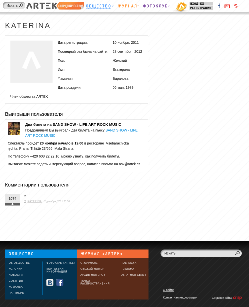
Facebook (219, 6)
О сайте (168, 290)
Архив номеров (93, 275)
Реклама (127, 269)
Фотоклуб (156, 7)
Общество (100, 7)
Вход (201, 4)
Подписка (129, 263)
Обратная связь (134, 275)
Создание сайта (226, 298)
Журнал (128, 7)
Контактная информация (56, 270)
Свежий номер (92, 269)
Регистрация (201, 8)
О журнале (89, 263)
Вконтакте (50, 282)
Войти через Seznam (236, 6)
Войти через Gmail (227, 6)
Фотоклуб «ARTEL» (61, 263)
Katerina (35, 201)
